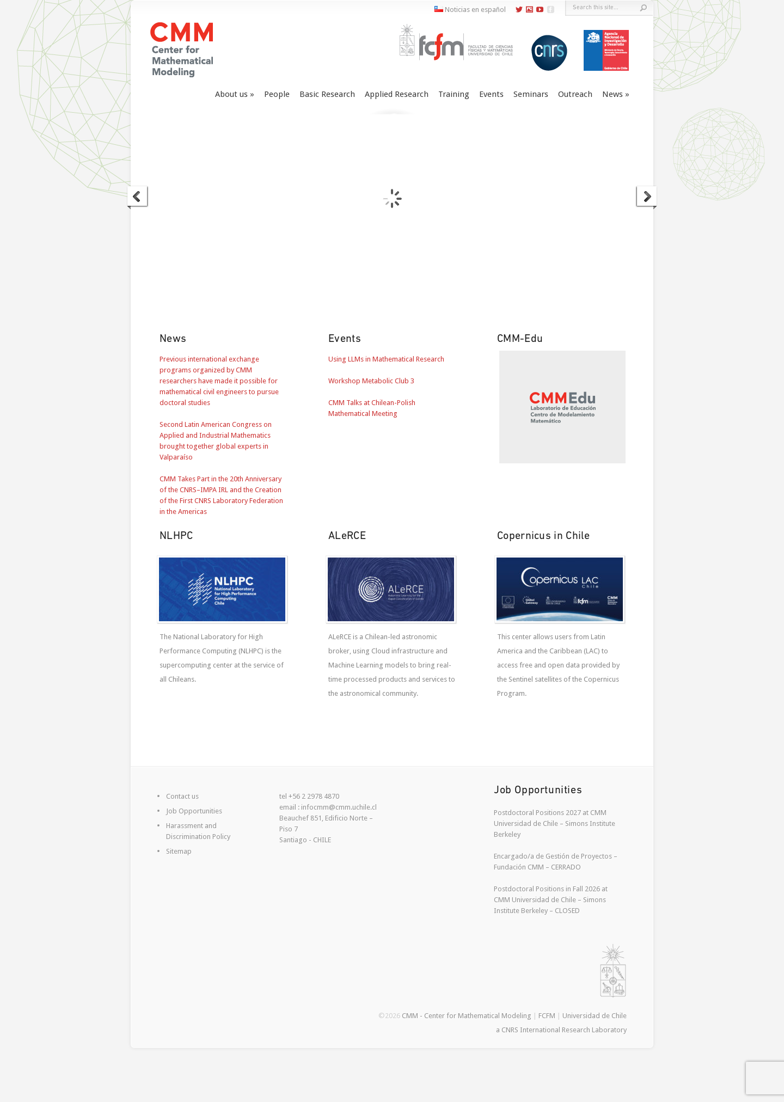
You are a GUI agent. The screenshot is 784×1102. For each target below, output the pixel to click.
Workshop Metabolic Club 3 (371, 381)
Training (453, 94)
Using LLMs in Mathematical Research (386, 359)
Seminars (530, 94)
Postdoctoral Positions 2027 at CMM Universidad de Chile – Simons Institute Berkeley (554, 823)
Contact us (182, 796)
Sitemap (179, 851)
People (277, 94)
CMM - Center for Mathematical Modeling (466, 1016)
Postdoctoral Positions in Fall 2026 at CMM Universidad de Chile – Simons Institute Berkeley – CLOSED (551, 900)
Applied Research (396, 94)
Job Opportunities (194, 811)
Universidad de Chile (594, 1016)
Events (491, 94)
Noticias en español (470, 9)
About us (231, 94)
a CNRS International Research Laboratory (561, 1030)
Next (646, 198)
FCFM (546, 1016)
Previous (138, 198)
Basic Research (327, 94)
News (612, 94)
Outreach (575, 94)
